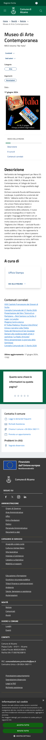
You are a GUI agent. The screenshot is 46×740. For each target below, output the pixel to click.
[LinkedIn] (25, 496)
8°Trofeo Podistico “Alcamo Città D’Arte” (21, 324)
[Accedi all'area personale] (36, 3)
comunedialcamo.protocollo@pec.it (21, 661)
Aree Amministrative (14, 512)
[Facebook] (5, 496)
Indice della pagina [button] (15, 139)
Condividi (10, 53)
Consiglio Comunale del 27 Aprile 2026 (20, 310)
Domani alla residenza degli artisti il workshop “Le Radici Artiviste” (19, 335)
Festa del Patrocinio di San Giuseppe (19, 330)
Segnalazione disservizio (16, 679)
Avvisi (8, 615)
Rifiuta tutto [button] (23, 731)
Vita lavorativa (12, 551)
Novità (14, 21)
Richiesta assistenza (14, 687)
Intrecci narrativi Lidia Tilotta (16, 327)
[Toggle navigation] (4, 10)
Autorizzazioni (12, 595)
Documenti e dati (13, 531)
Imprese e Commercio (15, 555)
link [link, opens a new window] (10, 720)
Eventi (8, 630)
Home (5, 21)
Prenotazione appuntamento (17, 675)
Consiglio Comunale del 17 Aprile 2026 (20, 345)
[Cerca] (40, 10)
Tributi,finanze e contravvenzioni (19, 583)
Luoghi (8, 626)
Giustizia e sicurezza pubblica (18, 579)
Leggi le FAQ (11, 683)
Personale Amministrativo (16, 528)
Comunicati (10, 611)
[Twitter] (12, 496)
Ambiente (10, 587)
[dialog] (23, 719)
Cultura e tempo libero (15, 547)
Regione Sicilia (10, 2)
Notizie (23, 21)
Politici (8, 524)
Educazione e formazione (16, 575)
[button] (23, 736)
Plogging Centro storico (14, 321)
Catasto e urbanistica (14, 559)
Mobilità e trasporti (14, 563)
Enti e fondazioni (13, 520)
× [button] (43, 700)
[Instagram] (18, 496)
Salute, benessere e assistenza (18, 591)
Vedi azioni (10, 58)
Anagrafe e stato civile (15, 544)
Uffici (8, 516)
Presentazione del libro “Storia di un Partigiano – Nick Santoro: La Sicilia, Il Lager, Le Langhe (20, 316)
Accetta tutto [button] (23, 725)
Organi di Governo (13, 508)
